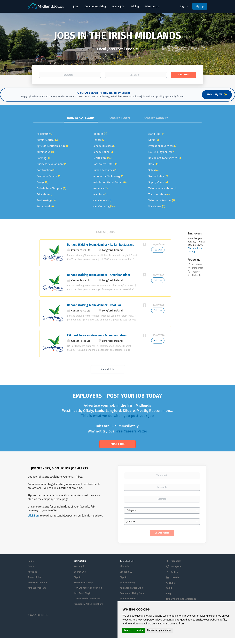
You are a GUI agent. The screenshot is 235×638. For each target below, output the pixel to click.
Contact (32, 566)
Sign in (184, 6)
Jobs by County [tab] (155, 118)
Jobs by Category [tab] (81, 118)
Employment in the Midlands (181, 599)
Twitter (196, 271)
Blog (168, 593)
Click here (33, 515)
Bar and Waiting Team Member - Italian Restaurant (100, 244)
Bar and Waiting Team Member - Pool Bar (94, 305)
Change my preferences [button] (159, 630)
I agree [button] (127, 630)
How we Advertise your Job (88, 587)
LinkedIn (196, 275)
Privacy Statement (37, 582)
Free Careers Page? (131, 431)
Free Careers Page (83, 582)
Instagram (197, 268)
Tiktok (169, 588)
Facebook (197, 264)
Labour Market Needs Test (87, 598)
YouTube (170, 583)
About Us (32, 571)
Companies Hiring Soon (132, 593)
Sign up (200, 6)
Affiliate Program (37, 587)
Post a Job (117, 444)
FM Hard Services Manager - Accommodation (96, 335)
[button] (17, 44)
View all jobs (107, 369)
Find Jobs (183, 74)
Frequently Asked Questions (88, 604)
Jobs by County (127, 582)
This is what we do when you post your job (117, 416)
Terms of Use (34, 577)
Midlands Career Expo (131, 587)
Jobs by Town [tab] (119, 118)
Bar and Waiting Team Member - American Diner (98, 275)
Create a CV (126, 571)
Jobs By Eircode (128, 598)
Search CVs (80, 571)
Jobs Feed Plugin (82, 593)
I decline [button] (139, 630)
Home (31, 561)
